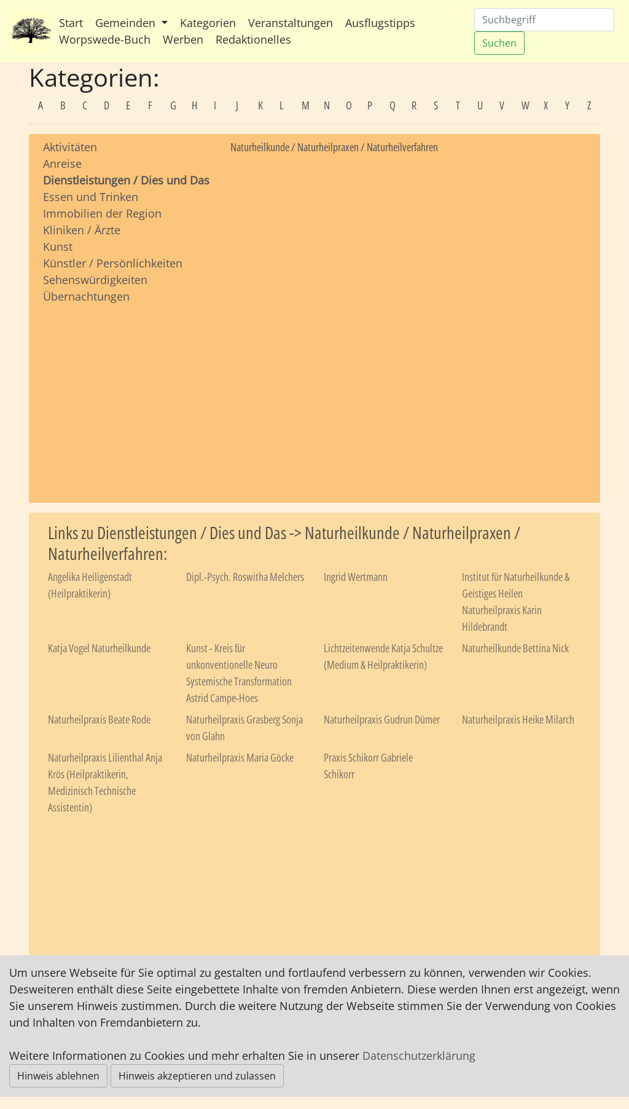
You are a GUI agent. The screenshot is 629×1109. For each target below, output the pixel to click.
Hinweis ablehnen (58, 1076)
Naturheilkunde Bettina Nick (515, 648)
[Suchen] (544, 19)
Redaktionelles (253, 39)
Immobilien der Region (102, 213)
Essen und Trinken (90, 196)
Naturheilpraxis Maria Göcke (240, 757)
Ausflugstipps (380, 22)
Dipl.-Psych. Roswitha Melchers (245, 576)
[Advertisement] (127, 391)
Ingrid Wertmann (356, 576)
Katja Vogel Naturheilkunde (99, 648)
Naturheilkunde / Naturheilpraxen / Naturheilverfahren (334, 147)
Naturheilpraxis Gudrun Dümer (382, 719)
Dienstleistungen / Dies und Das (126, 180)
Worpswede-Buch (104, 39)
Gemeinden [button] (126, 22)
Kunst (57, 246)
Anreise (62, 163)
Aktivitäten (70, 147)
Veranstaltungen (290, 22)
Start (71, 22)
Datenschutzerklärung (418, 1055)
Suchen (499, 43)
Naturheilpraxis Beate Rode (99, 719)
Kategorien (208, 22)
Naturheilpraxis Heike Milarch (518, 719)
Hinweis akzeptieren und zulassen (197, 1076)
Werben (183, 39)
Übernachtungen (86, 296)
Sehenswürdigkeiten (95, 279)
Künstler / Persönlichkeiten (112, 263)
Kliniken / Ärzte (81, 230)
